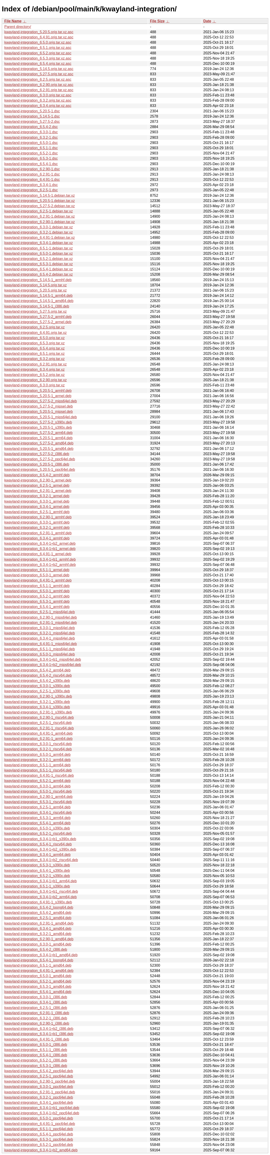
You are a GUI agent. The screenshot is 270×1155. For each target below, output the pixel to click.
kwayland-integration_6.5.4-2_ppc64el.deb (38, 1071)
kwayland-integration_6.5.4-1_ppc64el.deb (38, 1134)
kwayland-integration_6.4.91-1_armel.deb (37, 554)
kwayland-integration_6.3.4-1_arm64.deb (37, 855)
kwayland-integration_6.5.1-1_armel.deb (36, 570)
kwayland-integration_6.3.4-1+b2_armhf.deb (40, 565)
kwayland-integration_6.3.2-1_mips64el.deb (39, 633)
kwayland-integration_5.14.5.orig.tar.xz (35, 285)
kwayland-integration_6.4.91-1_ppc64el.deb (39, 1124)
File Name (13, 21)
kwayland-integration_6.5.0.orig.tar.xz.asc (37, 42)
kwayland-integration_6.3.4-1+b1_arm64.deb (40, 881)
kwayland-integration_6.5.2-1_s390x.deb (37, 876)
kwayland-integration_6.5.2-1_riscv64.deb (38, 833)
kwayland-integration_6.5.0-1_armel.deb (36, 575)
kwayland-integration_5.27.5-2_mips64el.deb (40, 401)
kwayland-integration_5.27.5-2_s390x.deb (38, 422)
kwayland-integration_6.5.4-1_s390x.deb (37, 871)
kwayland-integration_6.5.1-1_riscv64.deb (38, 770)
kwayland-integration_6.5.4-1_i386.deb (35, 1055)
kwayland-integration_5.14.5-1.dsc (32, 116)
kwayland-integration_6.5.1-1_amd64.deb (37, 965)
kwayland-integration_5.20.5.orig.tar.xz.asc (38, 32)
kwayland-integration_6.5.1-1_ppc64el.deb (38, 1129)
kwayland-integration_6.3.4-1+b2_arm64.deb (40, 897)
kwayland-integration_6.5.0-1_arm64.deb (37, 755)
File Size (157, 21)
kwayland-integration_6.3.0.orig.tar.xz (34, 385)
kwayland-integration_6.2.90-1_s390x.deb (38, 696)
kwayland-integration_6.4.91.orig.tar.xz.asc (38, 37)
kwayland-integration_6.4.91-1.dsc (32, 180)
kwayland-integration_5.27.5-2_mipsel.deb (38, 406)
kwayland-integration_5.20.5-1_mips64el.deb (40, 417)
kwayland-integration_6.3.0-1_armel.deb (36, 501)
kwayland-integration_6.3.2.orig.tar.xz (34, 359)
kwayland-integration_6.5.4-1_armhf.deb (36, 607)
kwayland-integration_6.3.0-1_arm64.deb (37, 786)
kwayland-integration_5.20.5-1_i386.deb (36, 464)
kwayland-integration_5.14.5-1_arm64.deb (38, 296)
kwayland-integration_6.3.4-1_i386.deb (35, 1002)
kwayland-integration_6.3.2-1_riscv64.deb (38, 749)
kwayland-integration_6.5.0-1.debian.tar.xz (38, 253)
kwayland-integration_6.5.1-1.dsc (31, 148)
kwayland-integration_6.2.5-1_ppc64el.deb (38, 1076)
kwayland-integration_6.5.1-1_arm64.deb (37, 765)
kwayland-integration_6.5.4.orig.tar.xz (34, 348)
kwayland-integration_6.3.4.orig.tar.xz (34, 369)
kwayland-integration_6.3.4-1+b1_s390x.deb (40, 839)
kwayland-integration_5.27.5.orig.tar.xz (35, 311)
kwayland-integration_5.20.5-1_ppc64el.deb (39, 470)
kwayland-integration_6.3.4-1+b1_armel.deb (40, 549)
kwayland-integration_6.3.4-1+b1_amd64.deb (41, 955)
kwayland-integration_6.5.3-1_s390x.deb (37, 865)
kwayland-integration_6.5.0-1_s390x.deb (37, 828)
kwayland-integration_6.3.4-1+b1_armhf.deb (40, 559)
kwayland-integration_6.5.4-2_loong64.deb (38, 907)
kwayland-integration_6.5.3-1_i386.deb (35, 1066)
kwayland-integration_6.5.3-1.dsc (31, 158)
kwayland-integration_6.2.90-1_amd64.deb (38, 939)
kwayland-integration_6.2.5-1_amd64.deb (37, 918)
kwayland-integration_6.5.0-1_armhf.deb (36, 591)
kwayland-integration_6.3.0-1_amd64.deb (37, 944)
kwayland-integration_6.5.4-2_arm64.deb (37, 670)
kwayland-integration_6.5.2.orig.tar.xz (34, 375)
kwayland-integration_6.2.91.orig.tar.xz (35, 364)
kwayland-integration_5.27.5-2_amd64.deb (38, 443)
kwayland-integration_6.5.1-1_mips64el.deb (39, 649)
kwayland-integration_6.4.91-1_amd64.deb (38, 971)
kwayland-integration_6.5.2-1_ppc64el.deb (38, 1145)
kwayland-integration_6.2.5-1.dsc (31, 190)
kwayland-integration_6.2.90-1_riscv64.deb (39, 717)
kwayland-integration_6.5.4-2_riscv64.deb (38, 675)
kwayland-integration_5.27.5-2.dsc (32, 122)
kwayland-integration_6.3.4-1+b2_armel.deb (40, 543)
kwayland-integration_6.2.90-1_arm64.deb (38, 797)
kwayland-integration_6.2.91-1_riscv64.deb (39, 728)
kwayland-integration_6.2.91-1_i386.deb (36, 1013)
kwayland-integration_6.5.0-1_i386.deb (35, 1045)
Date (207, 21)
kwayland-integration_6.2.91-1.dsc (32, 174)
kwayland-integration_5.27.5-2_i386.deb (36, 454)
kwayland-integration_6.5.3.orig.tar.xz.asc (37, 58)
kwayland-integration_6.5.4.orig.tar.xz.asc (37, 64)
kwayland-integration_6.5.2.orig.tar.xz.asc (37, 53)
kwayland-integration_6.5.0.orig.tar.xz (34, 338)
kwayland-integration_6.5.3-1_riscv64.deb (38, 802)
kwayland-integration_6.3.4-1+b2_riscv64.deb (41, 860)
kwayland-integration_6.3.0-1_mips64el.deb (39, 628)
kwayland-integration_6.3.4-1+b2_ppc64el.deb (41, 1113)
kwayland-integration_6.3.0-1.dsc (31, 132)
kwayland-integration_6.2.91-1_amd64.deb (38, 923)
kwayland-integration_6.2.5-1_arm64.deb (37, 807)
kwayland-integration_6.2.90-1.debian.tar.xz (39, 222)
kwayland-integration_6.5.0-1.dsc (31, 143)
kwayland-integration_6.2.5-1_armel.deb (36, 485)
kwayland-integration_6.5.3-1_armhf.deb (36, 601)
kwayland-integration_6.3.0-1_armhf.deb (36, 522)
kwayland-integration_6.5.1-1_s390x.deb (37, 886)
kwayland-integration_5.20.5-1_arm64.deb (38, 438)
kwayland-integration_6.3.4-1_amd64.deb (37, 929)
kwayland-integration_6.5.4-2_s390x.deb (37, 681)
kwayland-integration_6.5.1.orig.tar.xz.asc (37, 48)
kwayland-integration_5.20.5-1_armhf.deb (37, 391)
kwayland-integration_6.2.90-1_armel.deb (37, 480)
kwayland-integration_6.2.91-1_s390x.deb (38, 712)
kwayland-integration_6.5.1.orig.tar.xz (34, 354)
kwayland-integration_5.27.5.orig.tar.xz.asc (38, 74)
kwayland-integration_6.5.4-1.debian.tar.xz (38, 269)
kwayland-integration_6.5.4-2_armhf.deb (36, 475)
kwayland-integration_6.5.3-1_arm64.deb (37, 818)
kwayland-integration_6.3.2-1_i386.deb (35, 1018)
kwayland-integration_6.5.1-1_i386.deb (35, 1050)
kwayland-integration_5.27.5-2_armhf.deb (37, 317)
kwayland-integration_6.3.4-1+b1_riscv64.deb (41, 891)
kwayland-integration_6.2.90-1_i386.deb (36, 1023)
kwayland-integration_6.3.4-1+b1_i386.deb (38, 1034)
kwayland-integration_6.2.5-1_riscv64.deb (38, 723)
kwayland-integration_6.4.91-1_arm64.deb (38, 733)
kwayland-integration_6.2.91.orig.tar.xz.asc (38, 90)
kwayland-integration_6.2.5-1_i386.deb (35, 1008)
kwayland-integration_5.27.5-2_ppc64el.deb (39, 459)
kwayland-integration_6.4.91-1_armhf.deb (37, 580)
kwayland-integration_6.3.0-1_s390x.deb (37, 686)
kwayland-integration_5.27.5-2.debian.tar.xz (39, 206)
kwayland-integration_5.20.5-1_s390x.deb (38, 427)
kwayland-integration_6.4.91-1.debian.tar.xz (39, 238)
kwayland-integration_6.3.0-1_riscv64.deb (38, 744)
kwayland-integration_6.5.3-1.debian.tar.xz (38, 264)
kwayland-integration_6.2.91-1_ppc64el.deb (39, 1092)
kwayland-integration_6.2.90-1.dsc (32, 169)
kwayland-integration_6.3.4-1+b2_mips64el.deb (42, 665)
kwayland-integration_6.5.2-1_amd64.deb (37, 981)
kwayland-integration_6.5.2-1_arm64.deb (37, 781)
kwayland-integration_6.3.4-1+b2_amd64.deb (41, 1150)
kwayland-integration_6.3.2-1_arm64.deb (37, 760)
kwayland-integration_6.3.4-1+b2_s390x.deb (40, 849)
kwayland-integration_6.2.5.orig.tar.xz (34, 327)
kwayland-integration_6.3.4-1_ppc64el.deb (38, 1103)
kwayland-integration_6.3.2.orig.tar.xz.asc (37, 100)
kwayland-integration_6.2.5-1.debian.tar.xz (38, 211)
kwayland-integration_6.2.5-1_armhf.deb (36, 512)
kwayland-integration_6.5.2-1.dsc (31, 153)
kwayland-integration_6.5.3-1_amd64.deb (37, 987)
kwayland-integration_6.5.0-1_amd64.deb (37, 976)
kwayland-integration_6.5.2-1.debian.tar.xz (38, 259)
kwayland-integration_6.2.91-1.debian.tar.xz (39, 216)
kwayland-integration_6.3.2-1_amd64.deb (37, 934)
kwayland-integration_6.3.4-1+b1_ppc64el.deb (41, 1108)
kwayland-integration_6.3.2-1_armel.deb (36, 496)
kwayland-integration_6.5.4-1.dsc (31, 164)
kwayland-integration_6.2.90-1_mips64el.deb (40, 617)
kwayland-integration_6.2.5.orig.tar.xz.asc (37, 79)
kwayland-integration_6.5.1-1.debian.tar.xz (38, 248)
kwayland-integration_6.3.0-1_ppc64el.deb (38, 1087)
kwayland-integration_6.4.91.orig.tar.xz (35, 333)
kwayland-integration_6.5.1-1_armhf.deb (36, 586)
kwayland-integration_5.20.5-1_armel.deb (37, 396)
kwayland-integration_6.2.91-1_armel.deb (37, 491)
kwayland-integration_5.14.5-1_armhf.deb (37, 280)
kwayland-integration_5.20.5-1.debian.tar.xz (39, 201)
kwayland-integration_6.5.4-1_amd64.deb (37, 992)
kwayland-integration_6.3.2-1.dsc (31, 137)
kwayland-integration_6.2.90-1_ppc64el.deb (39, 1081)
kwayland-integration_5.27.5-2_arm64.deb (38, 433)
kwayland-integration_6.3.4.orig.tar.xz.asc (37, 106)
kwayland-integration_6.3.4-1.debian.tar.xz (38, 243)
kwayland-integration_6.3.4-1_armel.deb (36, 507)
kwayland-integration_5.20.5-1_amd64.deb (38, 449)
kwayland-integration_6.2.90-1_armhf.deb (37, 517)
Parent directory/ (17, 27)
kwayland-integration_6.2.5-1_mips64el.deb (39, 612)
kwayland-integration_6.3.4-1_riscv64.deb (38, 813)
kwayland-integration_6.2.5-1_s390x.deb (37, 691)
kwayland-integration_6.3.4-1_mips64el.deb (39, 638)
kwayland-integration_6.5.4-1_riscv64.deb (38, 844)
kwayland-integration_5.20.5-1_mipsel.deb (38, 412)
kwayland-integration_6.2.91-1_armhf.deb (37, 533)
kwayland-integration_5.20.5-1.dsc (32, 111)
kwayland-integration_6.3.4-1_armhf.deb (36, 538)
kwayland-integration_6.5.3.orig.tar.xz (34, 343)
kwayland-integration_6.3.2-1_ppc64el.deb (38, 1097)
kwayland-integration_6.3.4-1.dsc (31, 185)
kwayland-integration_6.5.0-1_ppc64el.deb (38, 1118)
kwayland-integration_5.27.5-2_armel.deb (37, 322)
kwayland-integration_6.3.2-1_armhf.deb (36, 528)
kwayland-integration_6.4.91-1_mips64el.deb (40, 644)
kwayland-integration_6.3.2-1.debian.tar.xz (38, 232)
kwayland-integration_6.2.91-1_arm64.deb (38, 739)
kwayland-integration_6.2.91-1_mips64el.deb (40, 623)
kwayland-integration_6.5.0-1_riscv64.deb (38, 791)
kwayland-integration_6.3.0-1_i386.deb (35, 997)
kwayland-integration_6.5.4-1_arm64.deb (37, 823)
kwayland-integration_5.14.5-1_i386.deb (36, 306)
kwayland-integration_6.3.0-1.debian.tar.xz (38, 227)
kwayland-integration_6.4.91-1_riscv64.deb (39, 775)
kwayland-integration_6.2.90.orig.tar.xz (35, 380)
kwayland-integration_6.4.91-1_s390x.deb (38, 902)
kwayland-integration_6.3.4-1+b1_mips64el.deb (42, 659)
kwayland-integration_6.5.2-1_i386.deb (35, 1060)
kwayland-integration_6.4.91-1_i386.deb (36, 1039)
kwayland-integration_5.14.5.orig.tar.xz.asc (38, 69)
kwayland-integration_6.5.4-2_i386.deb (35, 949)
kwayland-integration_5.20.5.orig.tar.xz (35, 290)
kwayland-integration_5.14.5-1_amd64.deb (38, 301)
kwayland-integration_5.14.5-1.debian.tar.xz (39, 195)
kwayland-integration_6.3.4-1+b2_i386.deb (38, 1029)
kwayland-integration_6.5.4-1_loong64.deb (38, 960)
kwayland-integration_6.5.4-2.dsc (31, 127)
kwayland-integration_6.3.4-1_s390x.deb (37, 707)
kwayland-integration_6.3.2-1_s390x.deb (37, 702)
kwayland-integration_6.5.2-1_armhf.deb (36, 596)
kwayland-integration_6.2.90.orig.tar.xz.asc (38, 85)
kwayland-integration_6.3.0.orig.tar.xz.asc (37, 95)
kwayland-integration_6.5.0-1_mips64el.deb (39, 654)
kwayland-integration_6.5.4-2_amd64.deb (37, 913)
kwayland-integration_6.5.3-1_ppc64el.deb (38, 1139)
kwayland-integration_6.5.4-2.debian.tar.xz (38, 274)
